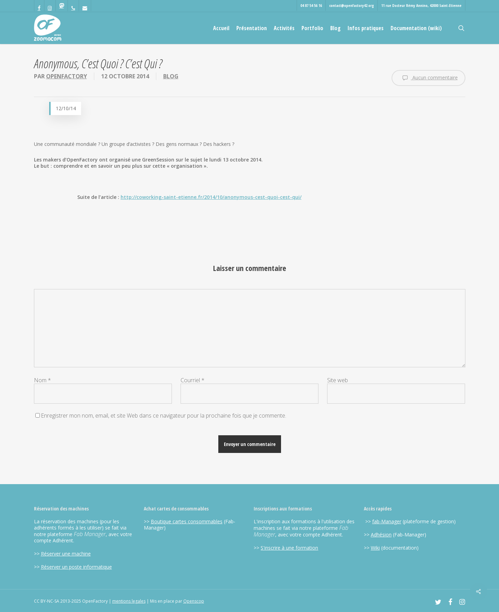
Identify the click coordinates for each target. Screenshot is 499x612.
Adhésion (381, 534)
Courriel (192, 380)
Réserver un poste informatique (76, 566)
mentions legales (129, 601)
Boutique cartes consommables (186, 521)
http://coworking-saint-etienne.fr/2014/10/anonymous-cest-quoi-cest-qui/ (211, 197)
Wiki (375, 547)
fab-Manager (386, 521)
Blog (170, 76)
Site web (337, 380)
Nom (42, 380)
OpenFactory (66, 76)
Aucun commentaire (428, 78)
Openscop (193, 601)
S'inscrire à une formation (289, 547)
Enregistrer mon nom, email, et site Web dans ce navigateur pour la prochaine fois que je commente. (163, 415)
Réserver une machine (66, 553)
